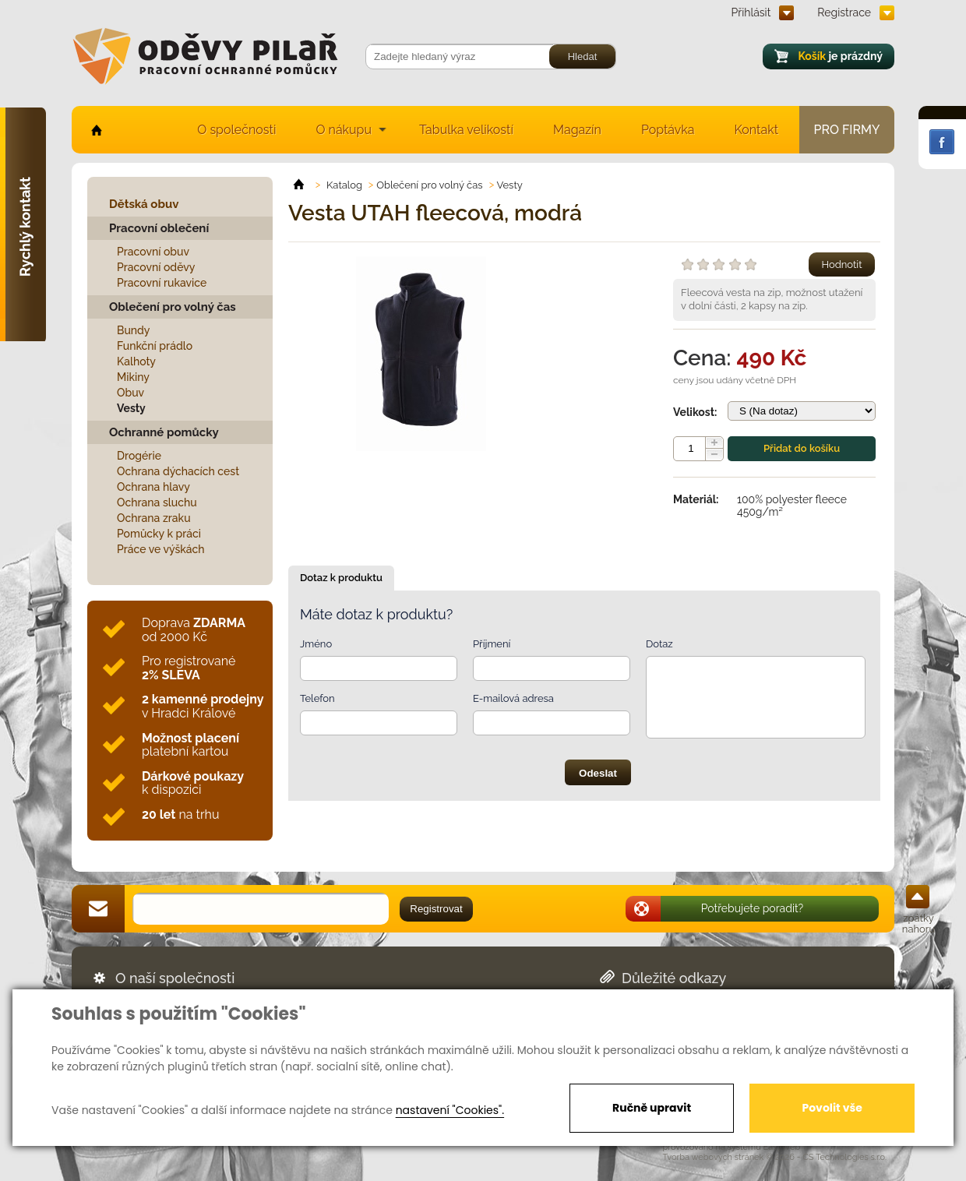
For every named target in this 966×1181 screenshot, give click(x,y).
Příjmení (491, 644)
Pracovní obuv (153, 251)
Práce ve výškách (161, 549)
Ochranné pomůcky (164, 432)
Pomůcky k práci (159, 533)
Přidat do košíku (801, 448)
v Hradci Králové (202, 706)
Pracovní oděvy (156, 267)
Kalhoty (136, 361)
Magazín (577, 129)
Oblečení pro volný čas (172, 307)
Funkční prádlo (154, 346)
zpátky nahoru (918, 923)
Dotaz (659, 644)
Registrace (844, 12)
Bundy (133, 330)
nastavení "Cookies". (450, 1110)
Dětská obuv (143, 204)
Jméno (316, 644)
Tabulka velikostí (466, 129)
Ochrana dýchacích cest (178, 471)
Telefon (317, 698)
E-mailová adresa (513, 698)
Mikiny (133, 377)
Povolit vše (832, 1108)
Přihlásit (751, 12)
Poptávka (668, 129)
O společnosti (236, 129)
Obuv (130, 392)
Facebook (941, 141)
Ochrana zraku (154, 518)
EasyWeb (782, 1147)
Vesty (131, 408)
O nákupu (344, 129)
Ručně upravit (651, 1108)
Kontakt (756, 129)
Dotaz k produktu (341, 577)
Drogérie (139, 455)
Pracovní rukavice (161, 283)
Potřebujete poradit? (752, 908)
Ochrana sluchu (157, 502)
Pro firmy (847, 129)
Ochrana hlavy (153, 487)
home (95, 129)
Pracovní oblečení (159, 228)
